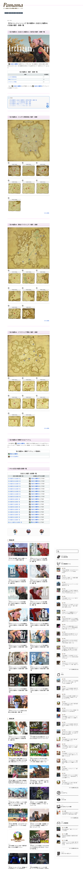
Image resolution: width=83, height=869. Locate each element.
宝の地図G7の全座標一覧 (14, 504)
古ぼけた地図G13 (34, 488)
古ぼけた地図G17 (34, 478)
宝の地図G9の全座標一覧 (14, 499)
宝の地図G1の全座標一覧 (14, 519)
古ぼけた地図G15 (34, 483)
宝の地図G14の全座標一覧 (14, 486)
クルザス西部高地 (12, 77)
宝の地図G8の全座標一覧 (14, 501)
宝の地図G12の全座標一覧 (14, 491)
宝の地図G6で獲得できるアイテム (18, 107)
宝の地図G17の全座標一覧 (14, 478)
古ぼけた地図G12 (34, 491)
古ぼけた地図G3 (34, 514)
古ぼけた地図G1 (34, 519)
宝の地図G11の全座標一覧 (14, 494)
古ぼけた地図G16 (34, 481)
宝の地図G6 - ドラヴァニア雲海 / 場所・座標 (20, 105)
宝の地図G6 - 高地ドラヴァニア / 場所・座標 (20, 103)
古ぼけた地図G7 (34, 504)
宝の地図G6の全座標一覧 (14, 506)
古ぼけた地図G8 (34, 501)
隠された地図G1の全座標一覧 (15, 522)
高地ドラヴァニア (12, 79)
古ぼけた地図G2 (34, 517)
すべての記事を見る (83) (73, 787)
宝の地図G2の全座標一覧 (14, 517)
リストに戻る (46, 320)
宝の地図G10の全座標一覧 (14, 496)
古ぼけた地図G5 (34, 509)
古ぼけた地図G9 (34, 499)
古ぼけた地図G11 (34, 494)
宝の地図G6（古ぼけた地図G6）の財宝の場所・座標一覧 (23, 100)
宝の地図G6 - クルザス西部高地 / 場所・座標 (20, 102)
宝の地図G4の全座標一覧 (14, 512)
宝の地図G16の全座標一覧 (14, 481)
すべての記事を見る (74, 817)
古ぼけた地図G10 (34, 496)
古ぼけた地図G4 (34, 512)
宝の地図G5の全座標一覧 (14, 509)
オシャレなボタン (13, 456)
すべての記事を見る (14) (73, 848)
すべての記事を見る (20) (73, 669)
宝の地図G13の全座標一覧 (14, 488)
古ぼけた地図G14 (34, 486)
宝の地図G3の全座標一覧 (14, 514)
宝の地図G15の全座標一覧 (14, 483)
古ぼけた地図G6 (13, 64)
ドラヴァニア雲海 (12, 81)
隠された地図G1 (13, 453)
